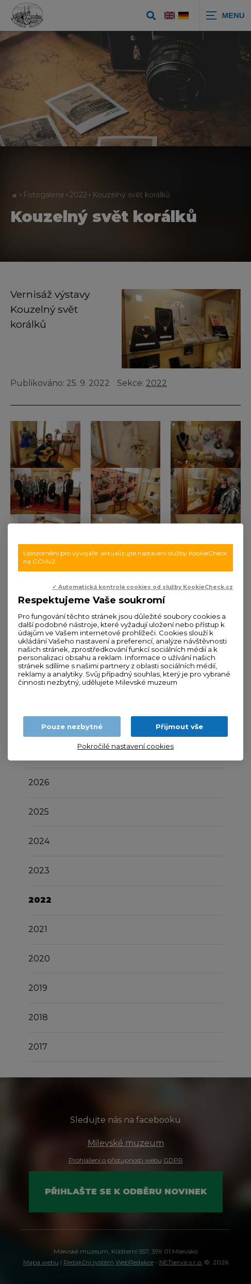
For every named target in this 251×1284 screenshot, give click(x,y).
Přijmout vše (179, 726)
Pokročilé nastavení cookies (125, 746)
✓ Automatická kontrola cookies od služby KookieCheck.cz (142, 587)
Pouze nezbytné (72, 726)
